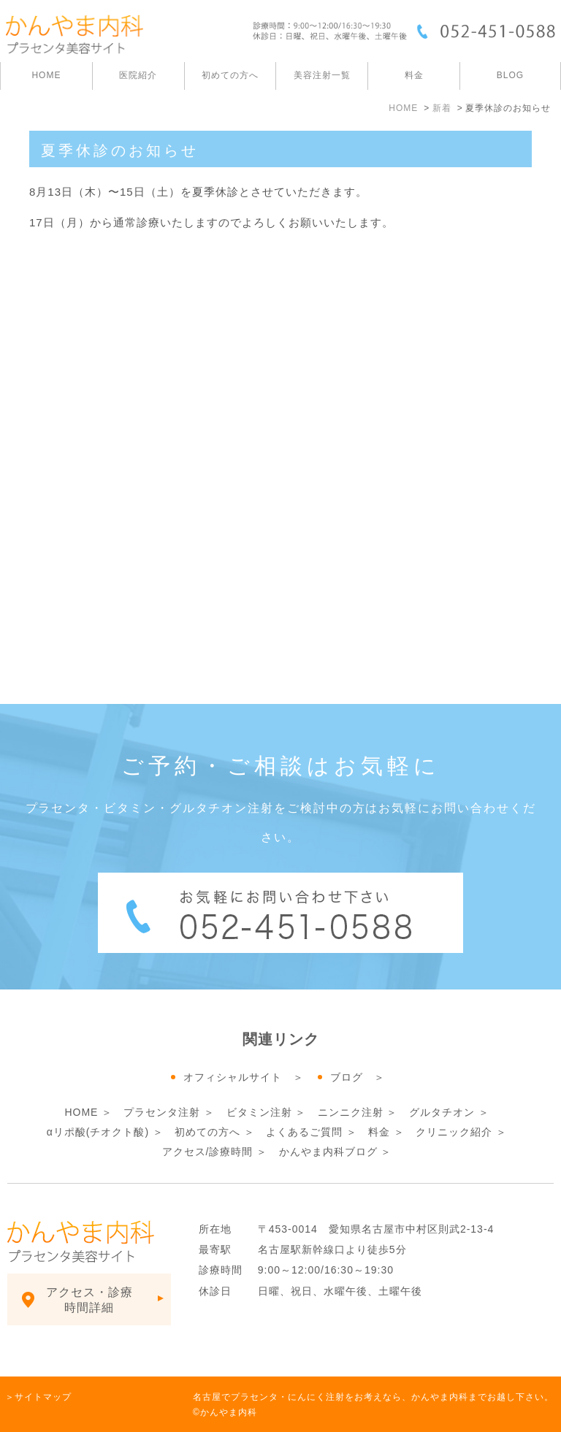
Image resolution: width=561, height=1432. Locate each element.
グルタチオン (442, 1112)
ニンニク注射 (350, 1112)
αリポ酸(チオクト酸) (100, 1132)
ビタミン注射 (259, 1112)
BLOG (510, 75)
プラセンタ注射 (161, 1112)
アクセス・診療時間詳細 (89, 1300)
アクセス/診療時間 (207, 1151)
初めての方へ (207, 1132)
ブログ (346, 1077)
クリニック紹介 (454, 1132)
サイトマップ (43, 1397)
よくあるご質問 (304, 1132)
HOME (46, 75)
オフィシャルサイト (232, 1077)
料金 (414, 75)
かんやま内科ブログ (328, 1151)
